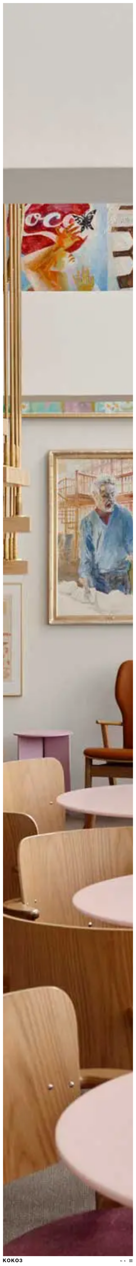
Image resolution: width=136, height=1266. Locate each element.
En (121, 1261)
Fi (124, 1261)
